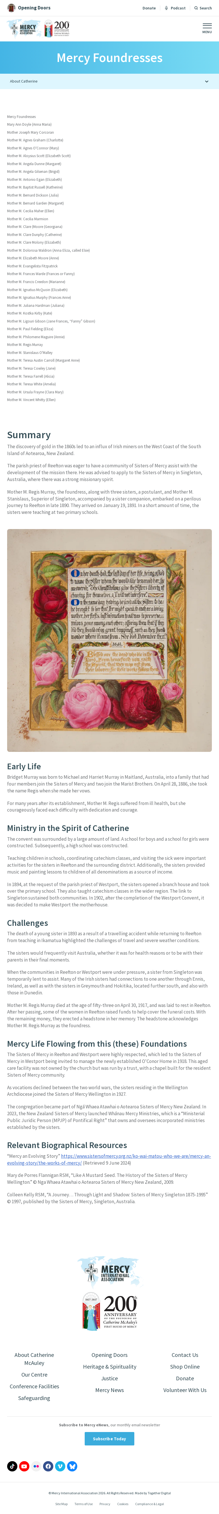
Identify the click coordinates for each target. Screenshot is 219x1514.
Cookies (122, 1504)
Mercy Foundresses (21, 116)
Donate (149, 8)
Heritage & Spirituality (109, 1366)
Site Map (61, 1504)
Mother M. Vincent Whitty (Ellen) (31, 399)
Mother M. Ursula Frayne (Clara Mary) (35, 392)
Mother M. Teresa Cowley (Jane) (31, 368)
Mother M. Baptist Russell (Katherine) (35, 187)
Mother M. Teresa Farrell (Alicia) (30, 376)
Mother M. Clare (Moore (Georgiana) (34, 226)
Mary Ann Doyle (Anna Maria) (29, 124)
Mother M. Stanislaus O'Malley (29, 352)
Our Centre (34, 1374)
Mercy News (109, 1389)
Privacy (105, 1504)
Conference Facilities (34, 1386)
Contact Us (185, 1354)
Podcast (175, 8)
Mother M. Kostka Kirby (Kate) (29, 313)
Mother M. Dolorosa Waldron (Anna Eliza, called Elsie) (48, 250)
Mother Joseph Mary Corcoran (30, 132)
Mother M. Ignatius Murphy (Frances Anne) (39, 297)
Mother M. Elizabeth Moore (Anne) (33, 258)
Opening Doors (109, 1354)
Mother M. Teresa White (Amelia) (31, 384)
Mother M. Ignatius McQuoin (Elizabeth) (37, 289)
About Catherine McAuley (34, 1358)
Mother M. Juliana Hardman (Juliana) (35, 305)
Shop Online (185, 1366)
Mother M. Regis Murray (25, 344)
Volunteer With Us (184, 1389)
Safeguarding (34, 1397)
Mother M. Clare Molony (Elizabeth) (34, 242)
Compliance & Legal (149, 1504)
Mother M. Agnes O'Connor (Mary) (33, 148)
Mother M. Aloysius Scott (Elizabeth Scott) (39, 155)
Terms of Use (83, 1504)
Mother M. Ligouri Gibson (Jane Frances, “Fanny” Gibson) (51, 321)
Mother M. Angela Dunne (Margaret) (34, 163)
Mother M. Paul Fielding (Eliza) (30, 329)
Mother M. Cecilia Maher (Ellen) (30, 211)
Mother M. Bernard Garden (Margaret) (35, 203)
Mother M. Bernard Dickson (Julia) (33, 195)
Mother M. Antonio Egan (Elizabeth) (34, 179)
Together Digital (159, 1493)
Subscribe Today (109, 1438)
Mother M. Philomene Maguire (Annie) (36, 337)
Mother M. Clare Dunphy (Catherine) (34, 234)
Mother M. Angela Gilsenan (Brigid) (33, 171)
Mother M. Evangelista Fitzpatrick (32, 266)
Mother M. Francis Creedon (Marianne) (36, 281)
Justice (109, 1378)
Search (206, 8)
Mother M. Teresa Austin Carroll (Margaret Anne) (43, 360)
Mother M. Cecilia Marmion (27, 219)
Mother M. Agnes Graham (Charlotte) (35, 140)
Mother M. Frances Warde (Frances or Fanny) (41, 273)
